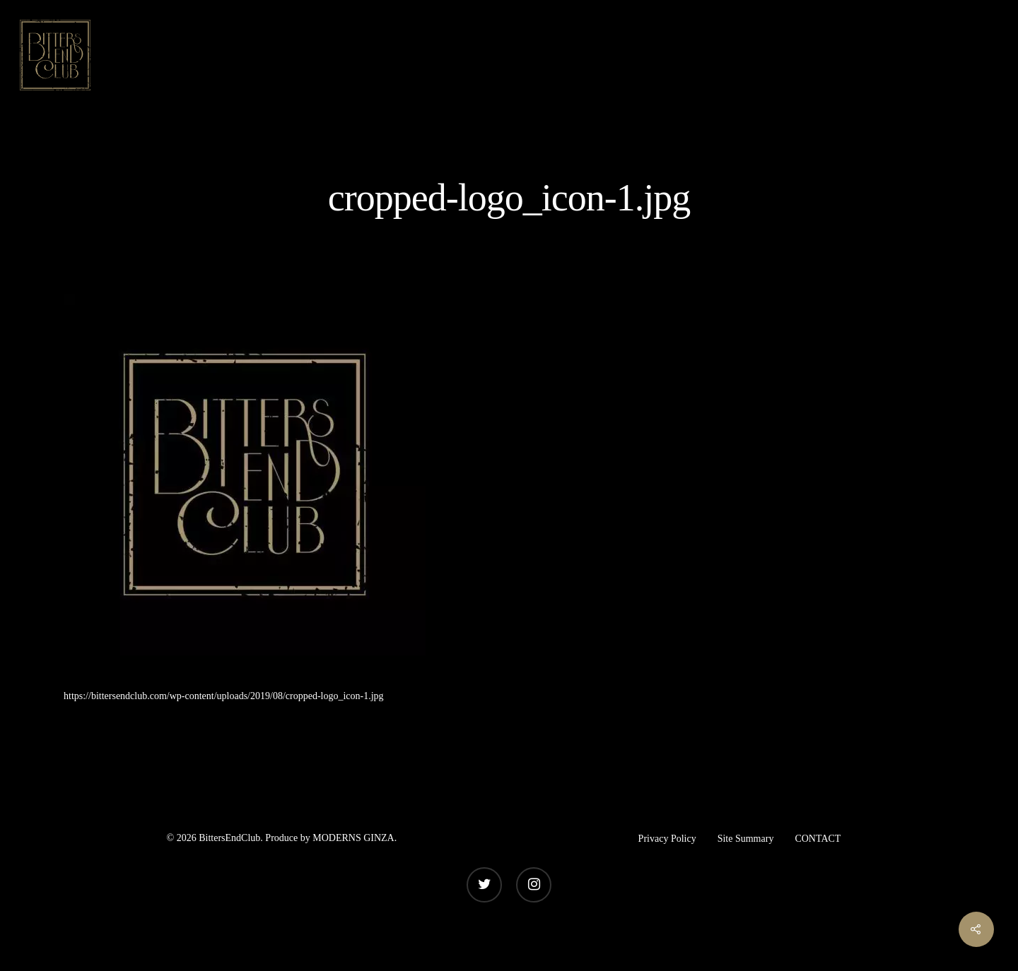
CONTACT (818, 838)
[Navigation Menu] (986, 55)
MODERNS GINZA (353, 838)
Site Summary (746, 838)
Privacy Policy (667, 838)
